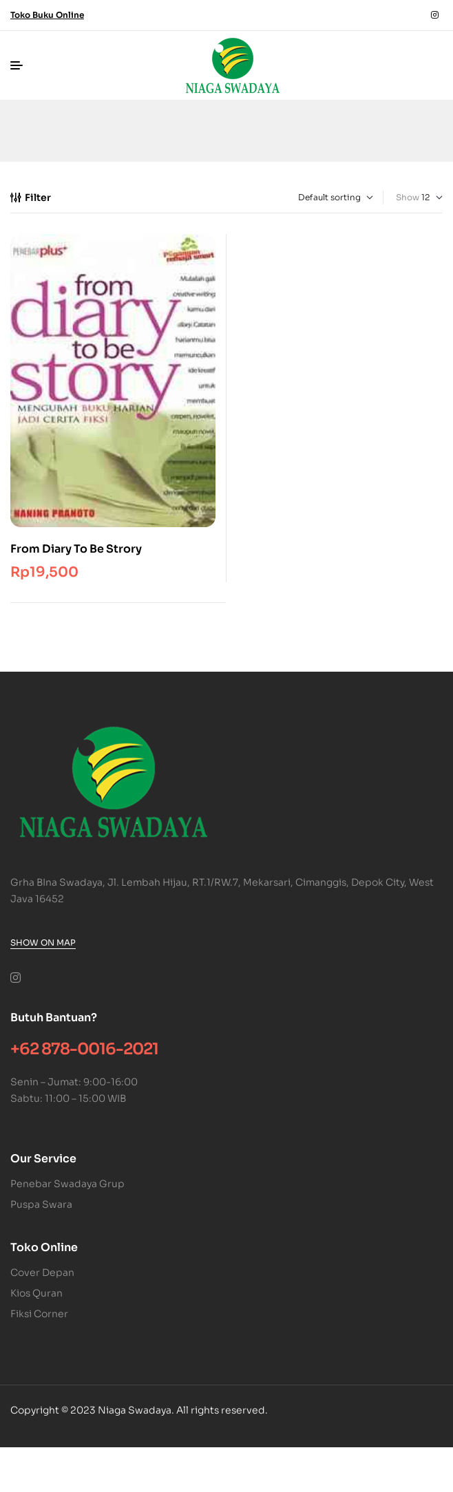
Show (407, 197)
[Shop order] (315, 197)
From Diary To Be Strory (76, 549)
